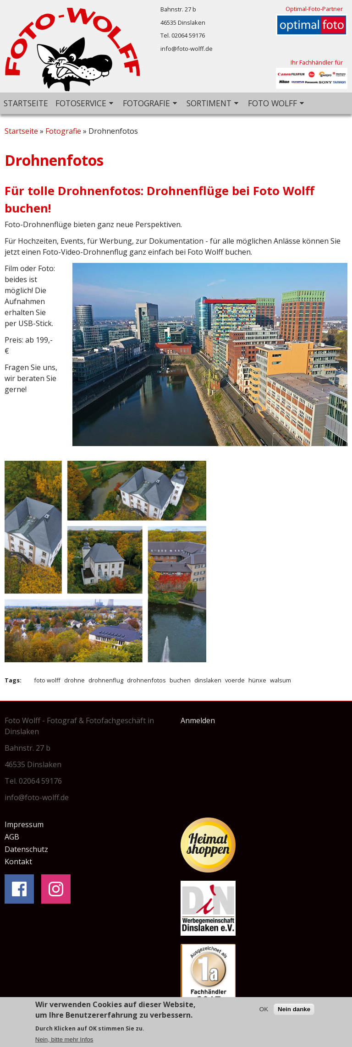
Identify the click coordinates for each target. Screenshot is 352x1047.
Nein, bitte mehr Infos (64, 1041)
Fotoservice (82, 103)
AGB (12, 837)
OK (263, 1011)
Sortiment (210, 103)
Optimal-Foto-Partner (314, 9)
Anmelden (198, 720)
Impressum (24, 824)
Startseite (26, 103)
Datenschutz (26, 849)
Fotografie (148, 103)
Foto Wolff (274, 103)
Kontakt (18, 861)
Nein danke (294, 1011)
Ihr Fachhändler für (317, 62)
